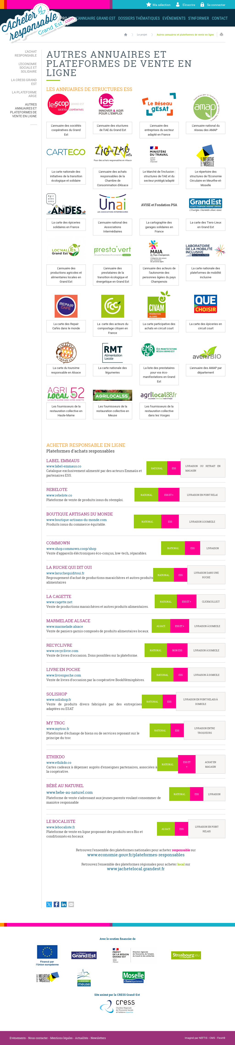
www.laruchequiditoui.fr (65, 573)
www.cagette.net (59, 602)
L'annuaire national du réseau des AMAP (206, 128)
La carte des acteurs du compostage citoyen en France (112, 328)
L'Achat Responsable (26, 53)
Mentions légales (61, 1038)
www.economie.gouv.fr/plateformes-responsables (136, 854)
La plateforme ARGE (24, 94)
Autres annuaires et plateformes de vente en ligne (185, 34)
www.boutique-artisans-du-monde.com (76, 520)
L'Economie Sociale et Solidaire (28, 68)
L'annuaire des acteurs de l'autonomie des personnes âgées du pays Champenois (159, 275)
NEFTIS (203, 1038)
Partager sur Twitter (49, 904)
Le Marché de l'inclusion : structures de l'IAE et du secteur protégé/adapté (159, 176)
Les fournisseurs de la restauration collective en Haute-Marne (66, 411)
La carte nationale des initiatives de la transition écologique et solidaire (66, 176)
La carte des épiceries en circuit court (205, 326)
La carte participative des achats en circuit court (159, 326)
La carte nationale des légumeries (112, 370)
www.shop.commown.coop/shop (71, 548)
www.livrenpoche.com (63, 675)
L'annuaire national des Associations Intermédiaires (112, 227)
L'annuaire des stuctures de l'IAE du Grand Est (112, 128)
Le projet (142, 34)
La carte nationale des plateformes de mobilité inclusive (205, 273)
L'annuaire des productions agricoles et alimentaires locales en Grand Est (66, 275)
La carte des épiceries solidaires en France (66, 225)
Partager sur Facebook (56, 904)
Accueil (125, 34)
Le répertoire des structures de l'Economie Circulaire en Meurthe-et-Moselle (206, 178)
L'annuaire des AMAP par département (206, 370)
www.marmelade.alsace (64, 626)
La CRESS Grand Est (24, 82)
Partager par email (71, 904)
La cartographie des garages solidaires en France (159, 227)
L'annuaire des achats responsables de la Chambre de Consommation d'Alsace (112, 178)
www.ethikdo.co (58, 762)
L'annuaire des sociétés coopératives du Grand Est (66, 130)
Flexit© (221, 1038)
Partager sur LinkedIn (64, 904)
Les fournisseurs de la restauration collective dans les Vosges (159, 411)
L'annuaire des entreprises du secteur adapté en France (159, 130)
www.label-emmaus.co (63, 466)
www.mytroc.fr (57, 728)
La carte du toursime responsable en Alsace (66, 370)
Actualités (81, 1038)
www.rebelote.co (59, 495)
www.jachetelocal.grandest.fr (136, 868)
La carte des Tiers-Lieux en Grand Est (205, 225)
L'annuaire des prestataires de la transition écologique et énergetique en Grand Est (112, 275)
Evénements (18, 1038)
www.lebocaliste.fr (60, 827)
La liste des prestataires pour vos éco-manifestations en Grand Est (159, 374)
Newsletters (98, 1038)
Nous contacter (38, 1038)
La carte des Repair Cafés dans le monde (66, 326)
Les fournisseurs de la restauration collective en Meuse (112, 411)
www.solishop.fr (58, 699)
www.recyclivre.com (62, 651)
